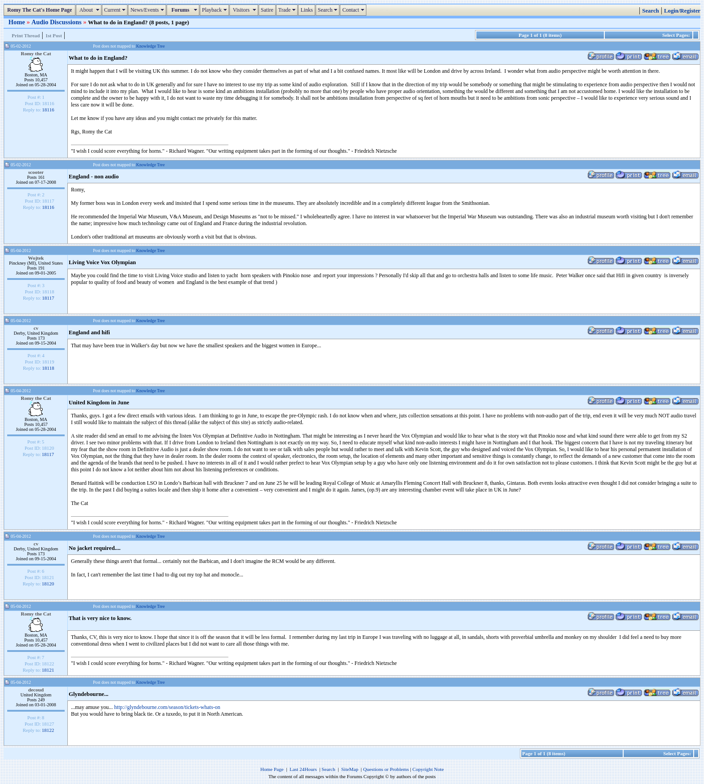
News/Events (148, 10)
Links (306, 10)
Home (17, 22)
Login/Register (682, 11)
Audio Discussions (57, 22)
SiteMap (349, 769)
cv (36, 328)
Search (329, 10)
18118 (48, 368)
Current (116, 10)
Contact (354, 10)
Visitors (245, 10)
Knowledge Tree (150, 46)
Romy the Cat (36, 53)
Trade (288, 10)
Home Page (272, 769)
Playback (215, 10)
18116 (48, 109)
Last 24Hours (303, 769)
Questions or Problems (386, 769)
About (89, 10)
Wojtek (36, 258)
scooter (36, 172)
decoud (36, 689)
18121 (48, 670)
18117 (48, 298)
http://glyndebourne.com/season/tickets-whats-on (167, 707)
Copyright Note (428, 769)
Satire (267, 10)
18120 (48, 583)
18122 (48, 730)
